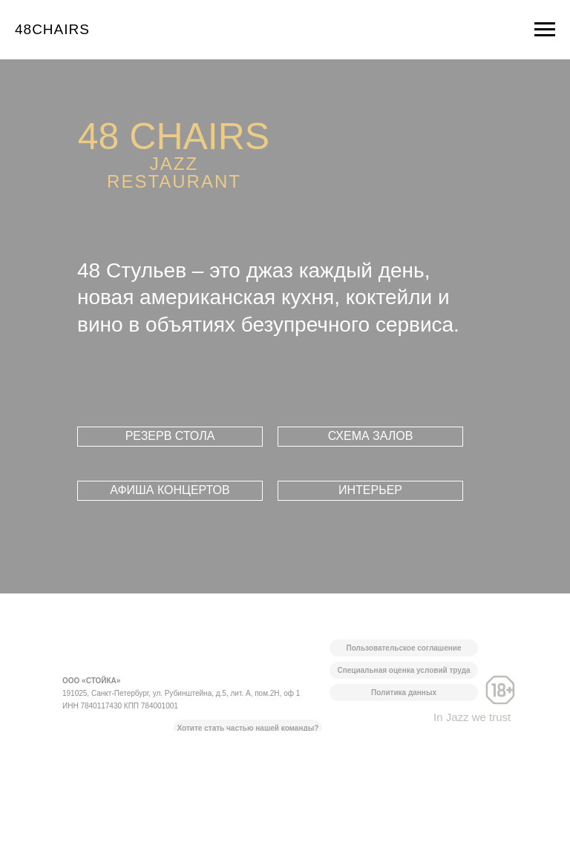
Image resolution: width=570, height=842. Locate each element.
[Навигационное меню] (544, 29)
